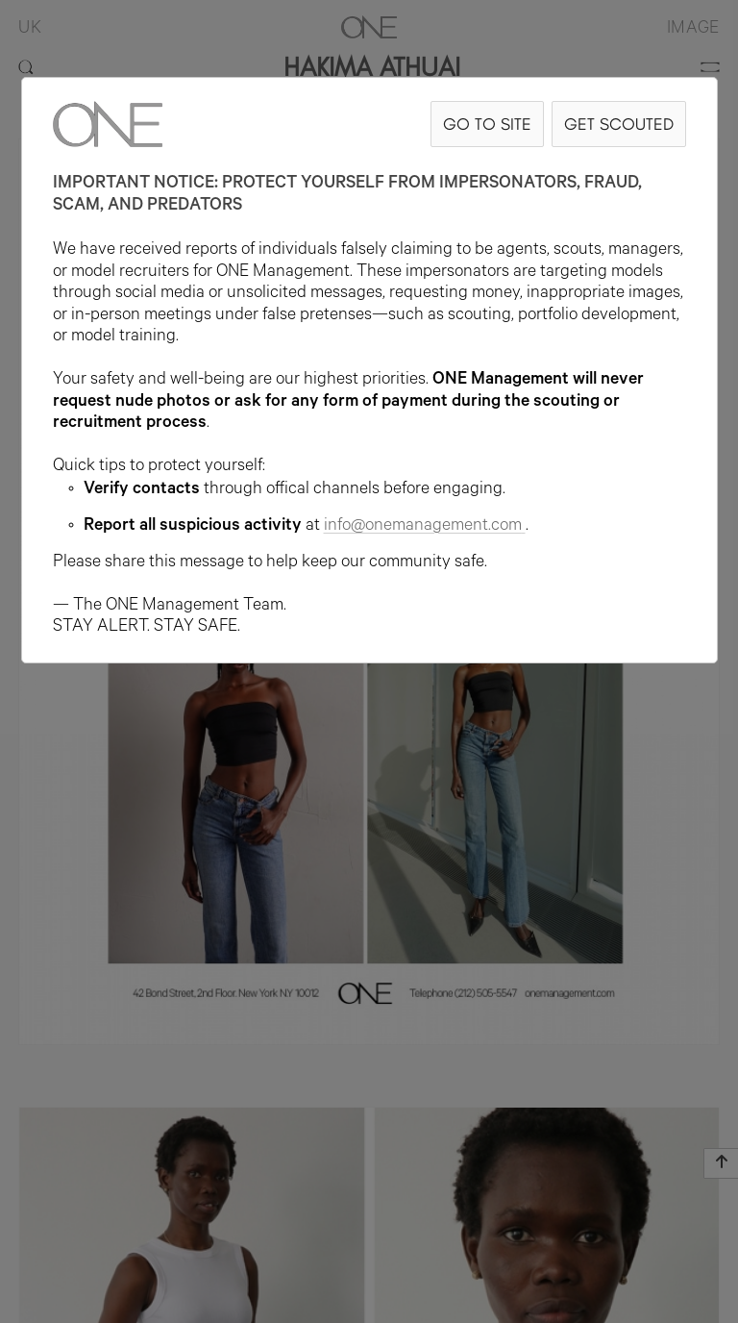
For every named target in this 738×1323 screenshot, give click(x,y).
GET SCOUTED (619, 123)
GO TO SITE (487, 123)
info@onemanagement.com (425, 527)
